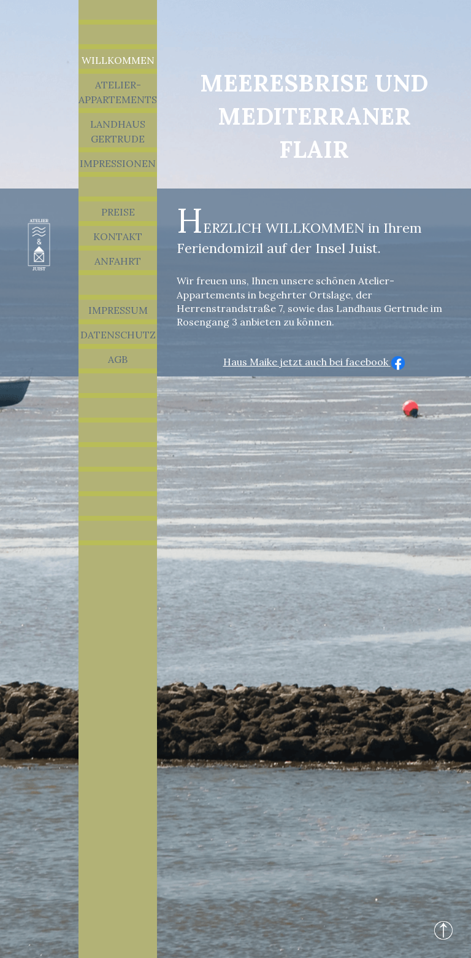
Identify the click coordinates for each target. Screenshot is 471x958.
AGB (118, 359)
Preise (118, 212)
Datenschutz (118, 335)
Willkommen (118, 60)
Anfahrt (117, 261)
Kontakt (117, 236)
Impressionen (118, 163)
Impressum (118, 310)
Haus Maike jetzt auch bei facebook (314, 362)
